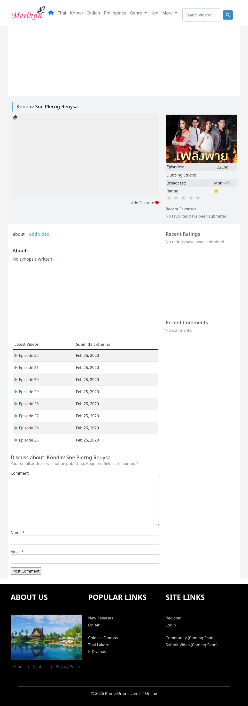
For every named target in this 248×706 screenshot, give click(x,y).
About (18, 666)
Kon (154, 13)
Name (16, 532)
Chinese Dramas (103, 637)
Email (16, 551)
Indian (93, 13)
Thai (62, 13)
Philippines (115, 13)
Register (173, 618)
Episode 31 (27, 367)
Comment (20, 473)
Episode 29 (27, 391)
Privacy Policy (68, 666)
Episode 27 (27, 416)
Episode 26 (27, 428)
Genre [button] (136, 13)
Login (171, 625)
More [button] (168, 13)
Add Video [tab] (39, 234)
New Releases (100, 618)
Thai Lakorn (98, 644)
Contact (40, 666)
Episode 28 (27, 403)
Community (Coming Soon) (190, 637)
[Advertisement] (124, 60)
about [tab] (19, 234)
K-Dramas (97, 651)
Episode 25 (27, 440)
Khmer (76, 13)
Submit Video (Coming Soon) (191, 644)
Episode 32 (27, 355)
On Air (94, 625)
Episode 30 (27, 379)
